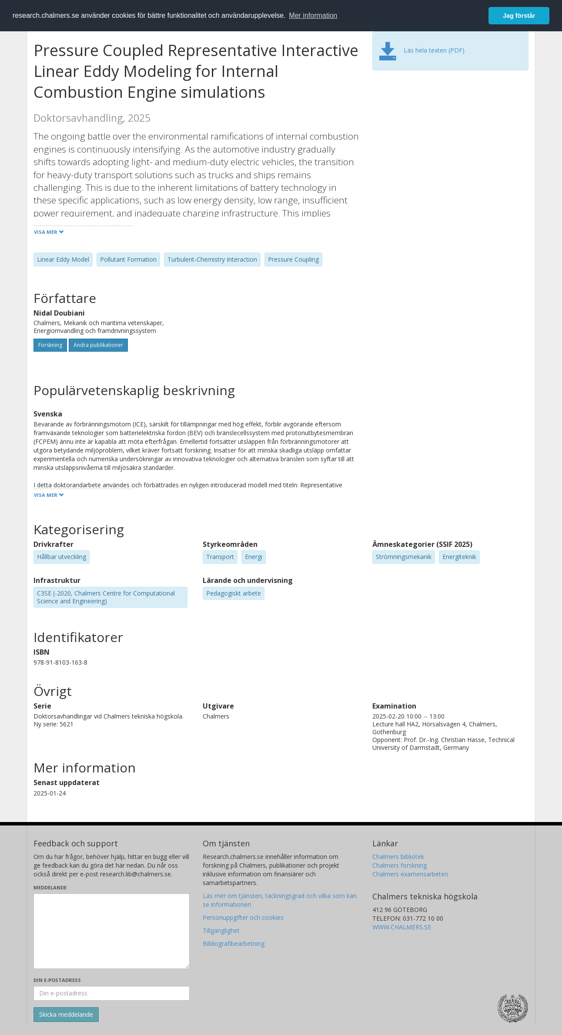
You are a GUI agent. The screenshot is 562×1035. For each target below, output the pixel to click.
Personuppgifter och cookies (243, 917)
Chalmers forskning (399, 865)
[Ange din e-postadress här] (111, 993)
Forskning (50, 345)
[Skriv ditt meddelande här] (111, 931)
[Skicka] (66, 1014)
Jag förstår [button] (519, 15)
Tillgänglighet (221, 930)
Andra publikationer (98, 345)
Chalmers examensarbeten (410, 874)
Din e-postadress (57, 980)
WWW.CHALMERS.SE (401, 927)
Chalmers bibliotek (398, 856)
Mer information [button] (313, 15)
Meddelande (50, 887)
